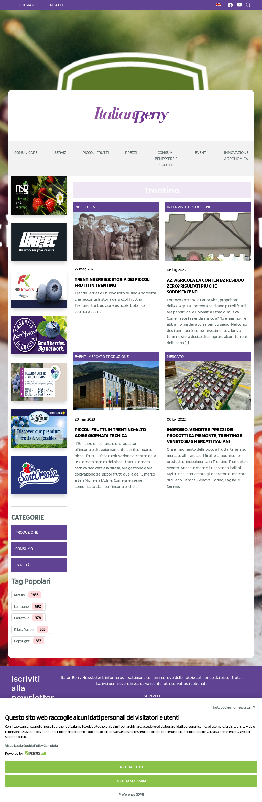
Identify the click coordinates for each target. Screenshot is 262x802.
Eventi (81, 356)
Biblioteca (85, 206)
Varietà (22, 565)
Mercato (96, 356)
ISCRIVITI (151, 695)
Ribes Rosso (24, 629)
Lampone (21, 606)
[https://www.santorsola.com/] (39, 479)
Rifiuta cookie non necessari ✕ (233, 707)
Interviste (177, 206)
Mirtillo (19, 595)
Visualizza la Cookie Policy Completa (31, 746)
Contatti (54, 5)
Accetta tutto (131, 767)
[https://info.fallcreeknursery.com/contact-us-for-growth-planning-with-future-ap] (39, 386)
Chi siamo (28, 5)
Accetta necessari (131, 781)
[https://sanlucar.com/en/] (39, 432)
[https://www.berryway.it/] (39, 339)
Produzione (26, 532)
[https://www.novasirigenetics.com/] (39, 199)
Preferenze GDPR (131, 794)
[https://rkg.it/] (39, 292)
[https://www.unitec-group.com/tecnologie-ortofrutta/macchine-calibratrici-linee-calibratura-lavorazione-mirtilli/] (39, 246)
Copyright (22, 641)
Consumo (24, 548)
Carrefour (21, 618)
